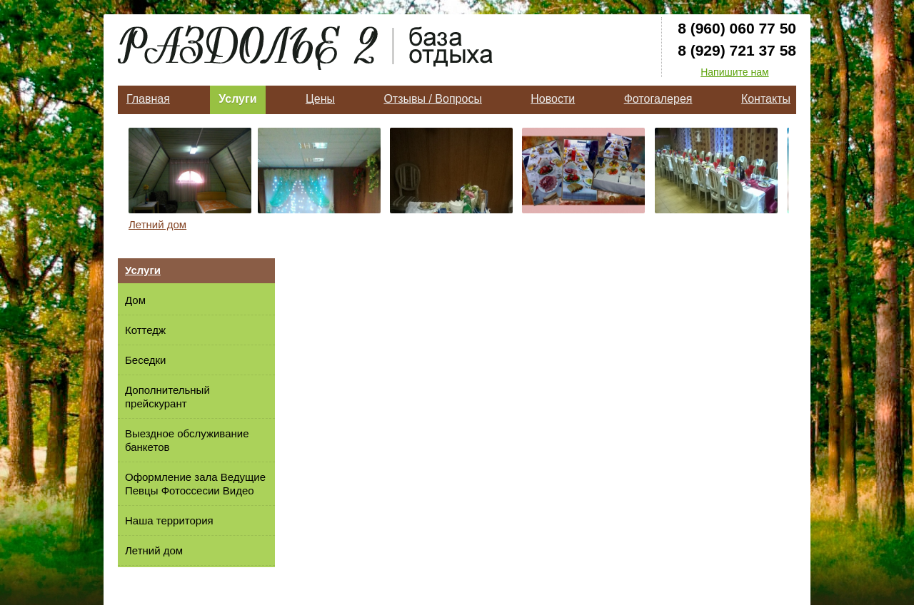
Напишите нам (734, 72)
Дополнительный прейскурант (167, 397)
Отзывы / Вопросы (432, 99)
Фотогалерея (658, 99)
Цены (320, 99)
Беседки (145, 360)
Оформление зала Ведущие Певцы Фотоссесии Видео (195, 484)
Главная (148, 99)
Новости (553, 99)
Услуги (237, 99)
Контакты (765, 99)
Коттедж (145, 330)
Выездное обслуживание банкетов (186, 440)
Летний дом (157, 224)
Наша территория (169, 520)
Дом (135, 300)
